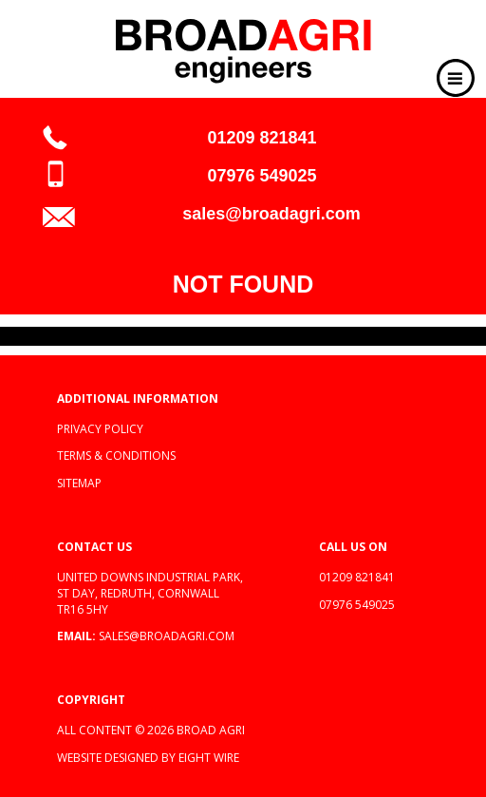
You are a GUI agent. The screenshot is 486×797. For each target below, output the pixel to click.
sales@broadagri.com (271, 213)
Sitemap (79, 483)
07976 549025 (261, 175)
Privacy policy (100, 429)
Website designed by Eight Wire (148, 758)
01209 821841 (261, 137)
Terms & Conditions (116, 455)
